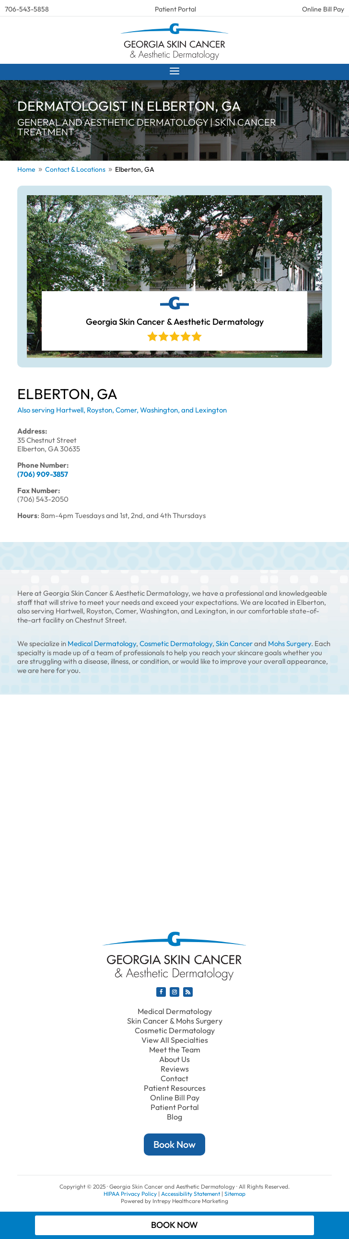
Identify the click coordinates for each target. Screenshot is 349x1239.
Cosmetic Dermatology (176, 643)
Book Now (174, 1144)
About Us (174, 1059)
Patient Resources (175, 1088)
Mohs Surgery (289, 643)
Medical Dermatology (102, 643)
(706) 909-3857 (42, 474)
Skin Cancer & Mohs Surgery (174, 1021)
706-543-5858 (27, 9)
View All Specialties (174, 1040)
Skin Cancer (234, 643)
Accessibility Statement (190, 1193)
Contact (174, 1078)
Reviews (175, 1069)
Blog (174, 1116)
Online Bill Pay (323, 9)
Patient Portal (175, 9)
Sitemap (234, 1193)
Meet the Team (174, 1049)
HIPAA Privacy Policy (130, 1193)
